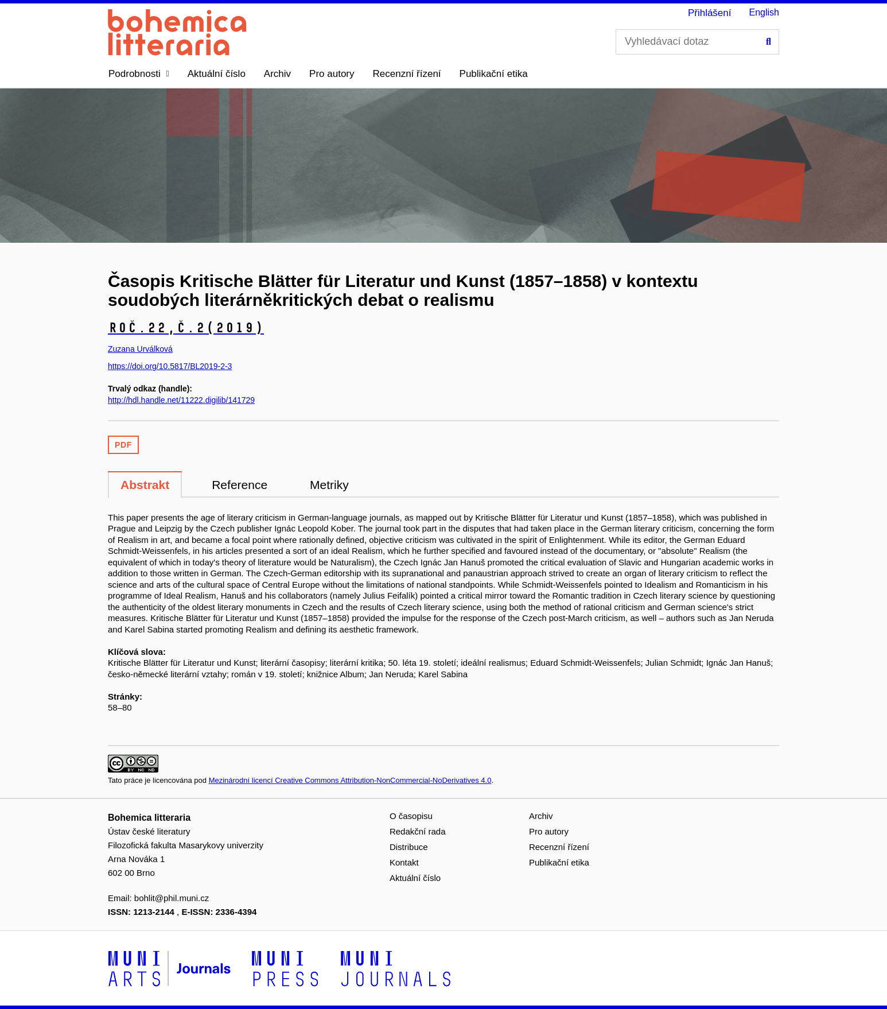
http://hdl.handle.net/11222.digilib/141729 (181, 400)
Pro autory (331, 73)
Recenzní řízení (407, 73)
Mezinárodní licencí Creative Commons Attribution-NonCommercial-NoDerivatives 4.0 (350, 780)
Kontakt (404, 862)
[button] (138, 74)
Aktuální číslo (217, 73)
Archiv (277, 73)
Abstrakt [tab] (144, 484)
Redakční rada (418, 831)
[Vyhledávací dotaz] (697, 42)
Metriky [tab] (329, 484)
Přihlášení (710, 12)
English (764, 12)
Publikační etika (494, 73)
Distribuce (409, 847)
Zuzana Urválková (140, 349)
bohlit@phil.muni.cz (171, 898)
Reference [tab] (239, 484)
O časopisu (411, 816)
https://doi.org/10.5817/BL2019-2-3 (170, 366)
